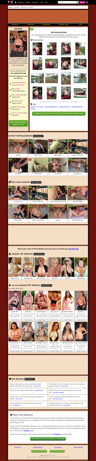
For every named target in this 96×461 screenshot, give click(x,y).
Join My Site (74, 249)
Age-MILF (33, 106)
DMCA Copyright (78, 447)
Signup (82, 2)
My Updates (46, 24)
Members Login (64, 24)
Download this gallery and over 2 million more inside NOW (58, 114)
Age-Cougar (40, 106)
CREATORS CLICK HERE (57, 451)
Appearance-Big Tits (64, 106)
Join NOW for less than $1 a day (18, 123)
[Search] (67, 2)
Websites (21, 2)
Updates (27, 2)
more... (76, 37)
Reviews (27, 431)
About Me (31, 24)
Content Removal (38, 447)
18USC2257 (17, 447)
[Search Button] (77, 2)
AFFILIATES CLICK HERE (39, 451)
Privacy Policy (58, 447)
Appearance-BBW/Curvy (51, 106)
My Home (15, 24)
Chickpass (57, 434)
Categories (35, 2)
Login (41, 2)
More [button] (46, 2)
